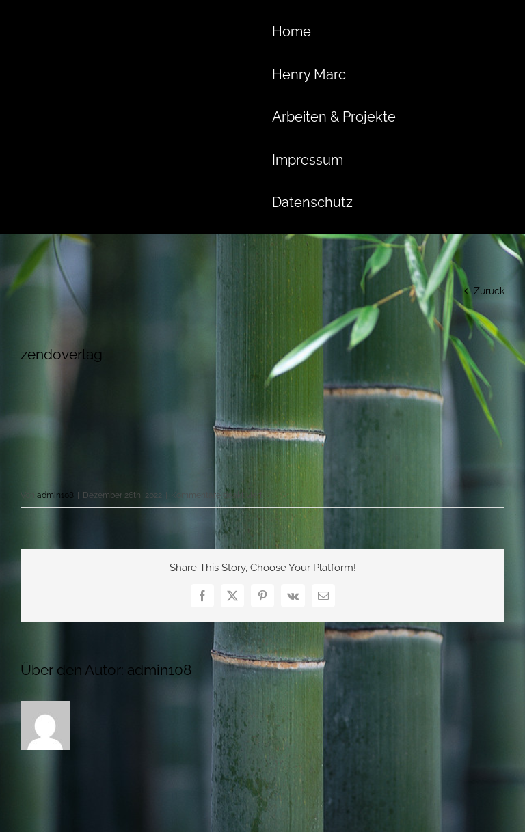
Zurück (489, 291)
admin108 (55, 495)
